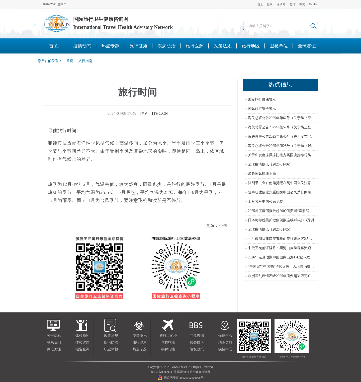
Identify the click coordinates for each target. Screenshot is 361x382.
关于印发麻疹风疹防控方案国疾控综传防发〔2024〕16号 (292, 155)
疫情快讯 (140, 336)
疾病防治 (111, 342)
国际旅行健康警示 (262, 99)
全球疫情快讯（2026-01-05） (270, 229)
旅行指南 (85, 61)
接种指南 (168, 349)
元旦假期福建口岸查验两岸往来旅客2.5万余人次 (285, 239)
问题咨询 (197, 336)
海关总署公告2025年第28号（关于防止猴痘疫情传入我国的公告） (299, 146)
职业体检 (111, 349)
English (313, 4)
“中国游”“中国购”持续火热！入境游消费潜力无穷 (286, 266)
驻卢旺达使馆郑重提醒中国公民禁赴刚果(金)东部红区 (289, 192)
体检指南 (168, 342)
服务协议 (197, 342)
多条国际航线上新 (262, 174)
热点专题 (140, 349)
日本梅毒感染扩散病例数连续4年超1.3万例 (281, 220)
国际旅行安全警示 (262, 109)
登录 (270, 4)
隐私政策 (197, 349)
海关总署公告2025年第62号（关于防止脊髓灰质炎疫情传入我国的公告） (304, 118)
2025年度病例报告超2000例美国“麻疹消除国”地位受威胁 (291, 211)
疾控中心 (225, 349)
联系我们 (54, 342)
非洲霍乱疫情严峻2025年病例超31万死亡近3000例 (286, 276)
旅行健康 (140, 342)
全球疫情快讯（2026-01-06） (270, 164)
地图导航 (225, 342)
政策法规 (111, 336)
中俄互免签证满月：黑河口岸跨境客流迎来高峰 (285, 248)
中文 (302, 4)
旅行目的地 (168, 336)
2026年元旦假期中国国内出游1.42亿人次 (279, 257)
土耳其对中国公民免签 (265, 201)
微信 (293, 4)
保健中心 (225, 336)
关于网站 (54, 336)
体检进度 (82, 342)
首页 (68, 61)
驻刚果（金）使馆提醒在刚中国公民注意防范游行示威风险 (293, 183)
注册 (260, 4)
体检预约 (82, 336)
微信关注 (54, 349)
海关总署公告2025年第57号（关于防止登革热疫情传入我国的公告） (300, 127)
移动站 (281, 4)
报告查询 (82, 349)
